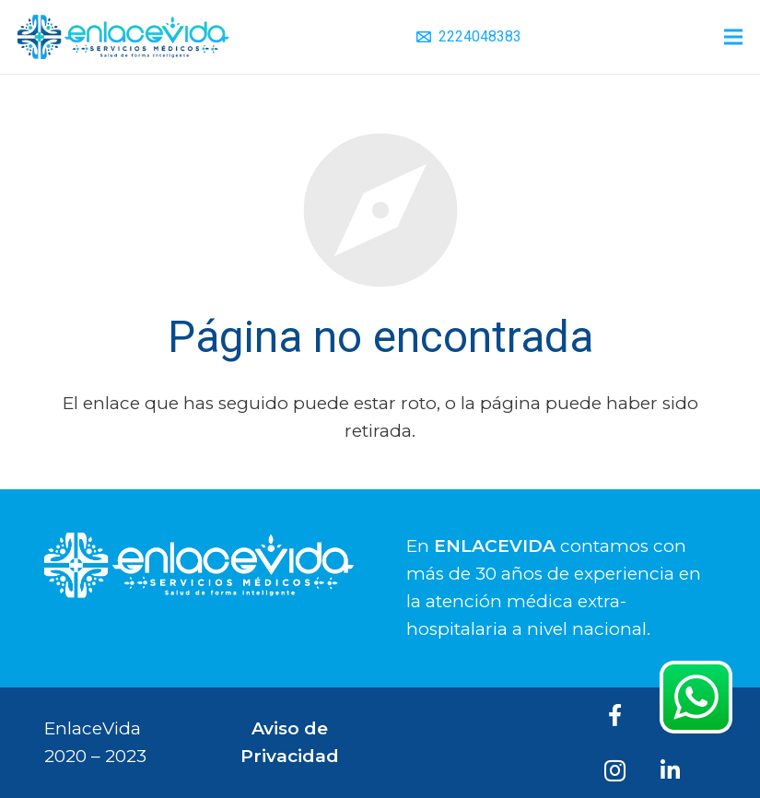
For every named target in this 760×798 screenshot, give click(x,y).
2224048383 (479, 36)
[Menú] (733, 37)
